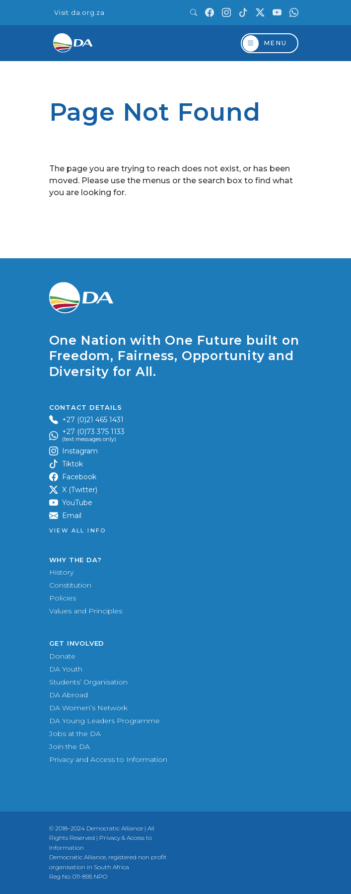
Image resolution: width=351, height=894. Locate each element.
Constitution (70, 585)
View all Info (77, 530)
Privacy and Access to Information (108, 759)
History (61, 572)
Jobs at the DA (75, 733)
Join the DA (69, 746)
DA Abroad (68, 694)
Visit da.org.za (79, 12)
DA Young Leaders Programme (104, 720)
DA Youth (65, 669)
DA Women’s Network (88, 707)
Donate (62, 656)
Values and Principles (85, 610)
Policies (62, 598)
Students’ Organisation (88, 681)
